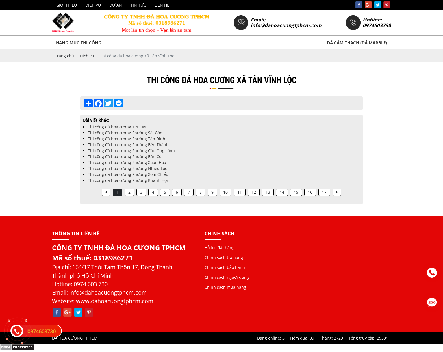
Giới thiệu (66, 5)
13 (268, 192)
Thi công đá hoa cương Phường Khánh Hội (128, 180)
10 (225, 192)
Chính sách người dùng (227, 277)
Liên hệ (162, 5)
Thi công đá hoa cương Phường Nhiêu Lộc (127, 168)
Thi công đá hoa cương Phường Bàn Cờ (125, 156)
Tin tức (138, 5)
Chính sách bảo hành (225, 267)
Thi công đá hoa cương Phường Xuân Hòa (127, 162)
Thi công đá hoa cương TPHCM (117, 126)
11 (239, 192)
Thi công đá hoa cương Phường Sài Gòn (125, 132)
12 (253, 192)
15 (296, 192)
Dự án (115, 5)
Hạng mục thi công (78, 43)
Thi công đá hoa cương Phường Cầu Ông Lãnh (131, 150)
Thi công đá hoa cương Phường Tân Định (126, 138)
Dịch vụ (93, 5)
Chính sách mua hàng (225, 287)
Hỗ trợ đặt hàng (219, 247)
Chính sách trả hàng (224, 257)
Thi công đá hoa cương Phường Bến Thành (128, 144)
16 (310, 192)
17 (324, 192)
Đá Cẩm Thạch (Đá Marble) (357, 43)
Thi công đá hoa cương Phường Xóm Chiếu (128, 174)
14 (282, 192)
